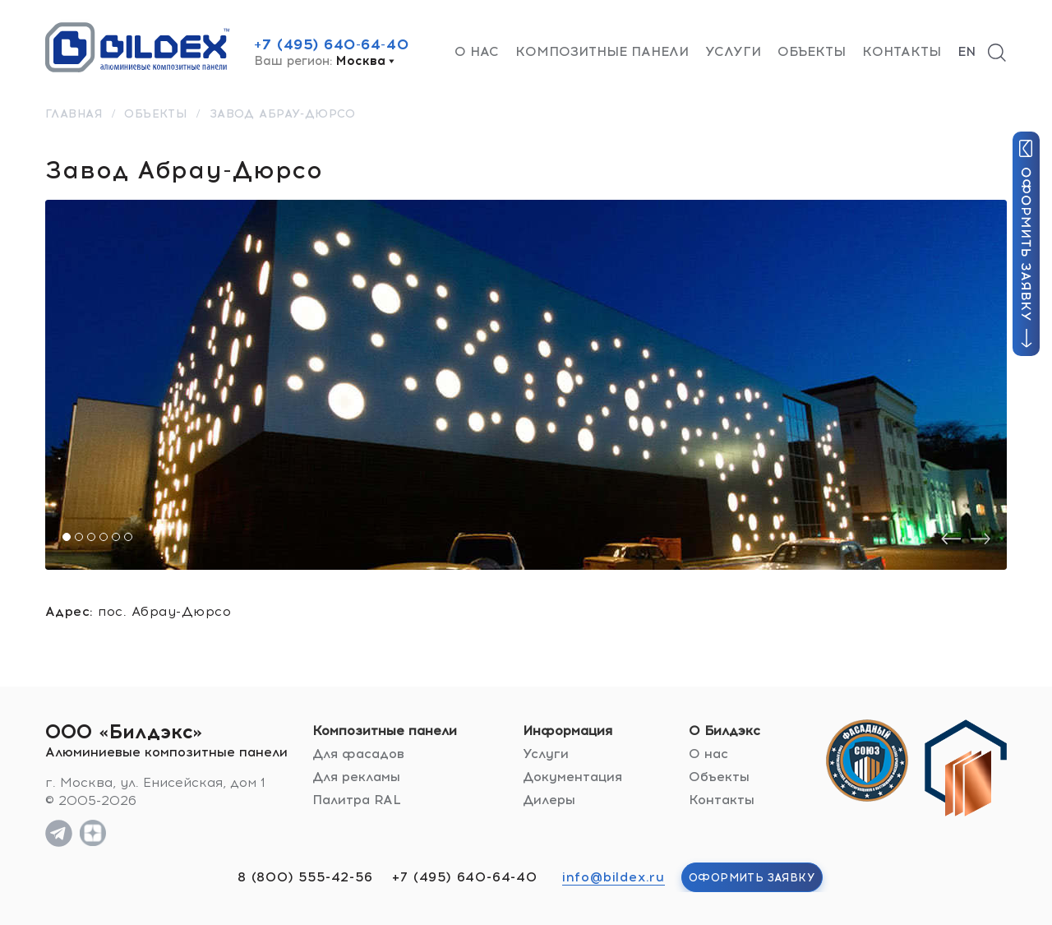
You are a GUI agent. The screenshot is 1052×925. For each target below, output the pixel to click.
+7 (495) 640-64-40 (331, 44)
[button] (66, 537)
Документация (572, 776)
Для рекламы (356, 776)
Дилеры (549, 799)
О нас (476, 51)
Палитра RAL (356, 799)
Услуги (733, 51)
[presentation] (951, 539)
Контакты (901, 51)
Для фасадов (358, 753)
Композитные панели (602, 51)
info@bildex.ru (613, 877)
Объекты (811, 51)
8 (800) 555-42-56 (305, 877)
